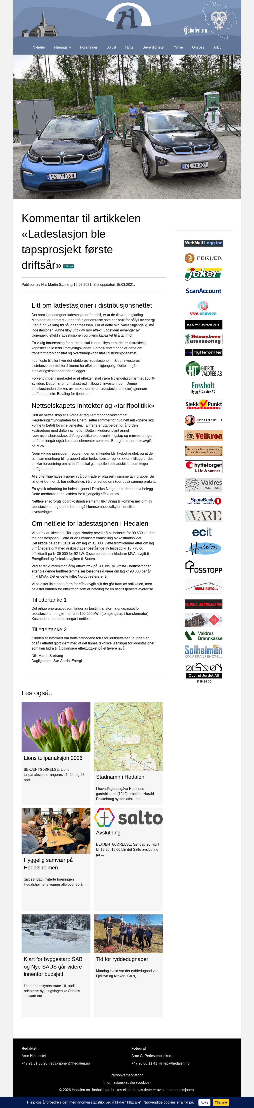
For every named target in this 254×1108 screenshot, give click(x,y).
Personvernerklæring (127, 1075)
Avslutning (108, 833)
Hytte (129, 47)
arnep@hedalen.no (174, 1063)
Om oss (198, 47)
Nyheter (39, 47)
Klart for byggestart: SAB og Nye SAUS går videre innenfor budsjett (53, 966)
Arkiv (218, 47)
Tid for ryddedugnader (122, 959)
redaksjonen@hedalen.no (69, 1063)
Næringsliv (62, 47)
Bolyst (111, 47)
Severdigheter (154, 47)
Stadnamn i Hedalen (120, 777)
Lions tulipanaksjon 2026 (53, 758)
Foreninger (88, 47)
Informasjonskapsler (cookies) (127, 1082)
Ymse (178, 47)
